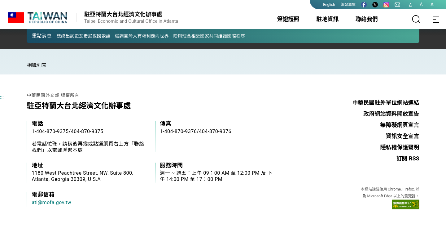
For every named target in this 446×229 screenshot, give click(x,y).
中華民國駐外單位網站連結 (385, 102)
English (329, 4)
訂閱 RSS (407, 158)
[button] (36, 35)
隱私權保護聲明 (399, 147)
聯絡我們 (367, 19)
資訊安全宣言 (402, 136)
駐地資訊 (327, 19)
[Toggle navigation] (436, 19)
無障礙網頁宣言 (399, 125)
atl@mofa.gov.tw (51, 202)
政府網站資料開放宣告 (391, 113)
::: (2, 97)
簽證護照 (288, 19)
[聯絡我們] (397, 4)
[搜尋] (416, 19)
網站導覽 (348, 4)
